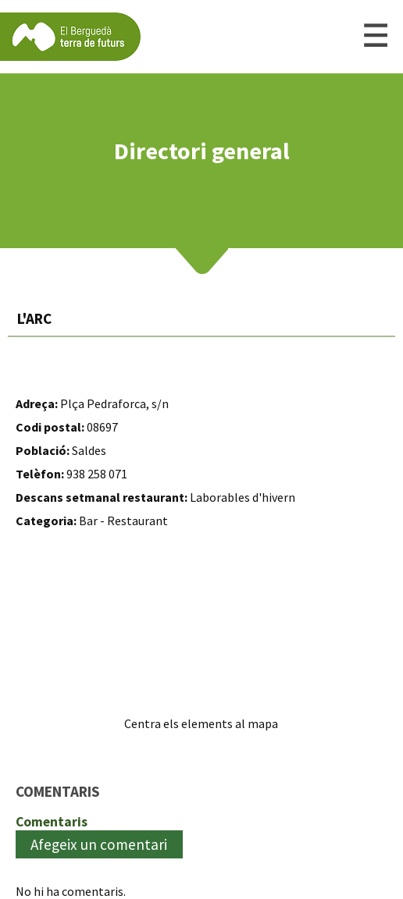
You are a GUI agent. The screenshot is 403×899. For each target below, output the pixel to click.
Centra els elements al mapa (201, 723)
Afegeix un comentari (98, 844)
